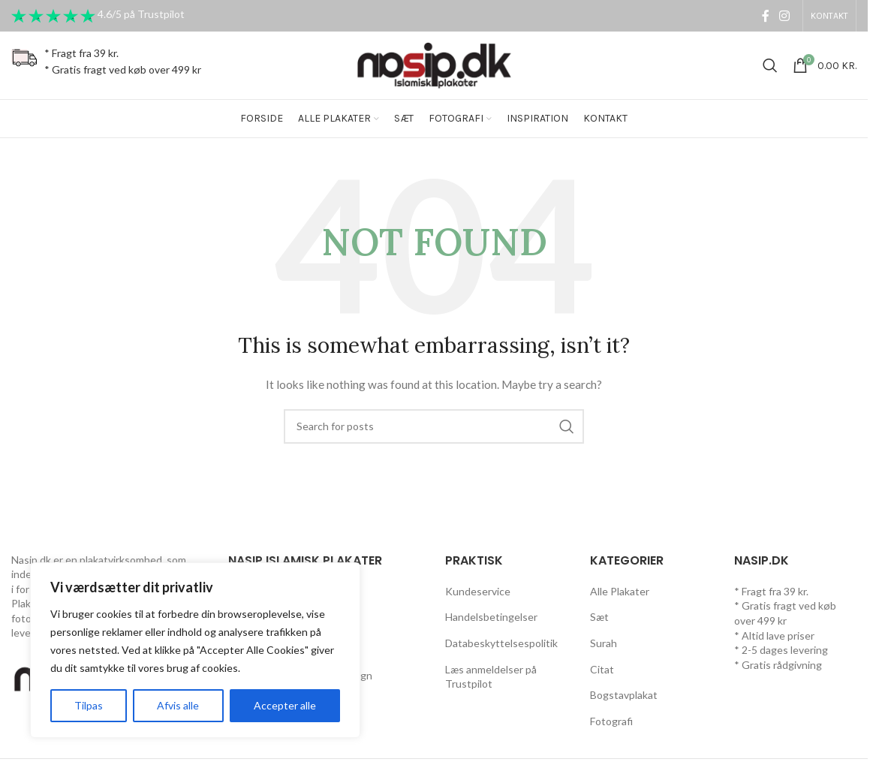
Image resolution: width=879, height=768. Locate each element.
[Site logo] (433, 64)
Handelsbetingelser (491, 616)
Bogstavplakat (624, 694)
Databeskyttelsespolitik (501, 643)
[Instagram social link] (785, 16)
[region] (195, 650)
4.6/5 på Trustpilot (141, 14)
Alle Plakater (619, 591)
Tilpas (88, 705)
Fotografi (611, 721)
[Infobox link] (106, 65)
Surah (603, 643)
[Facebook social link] (766, 16)
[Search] (770, 65)
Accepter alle (285, 705)
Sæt (599, 616)
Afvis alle (178, 705)
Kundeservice (477, 591)
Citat (602, 669)
